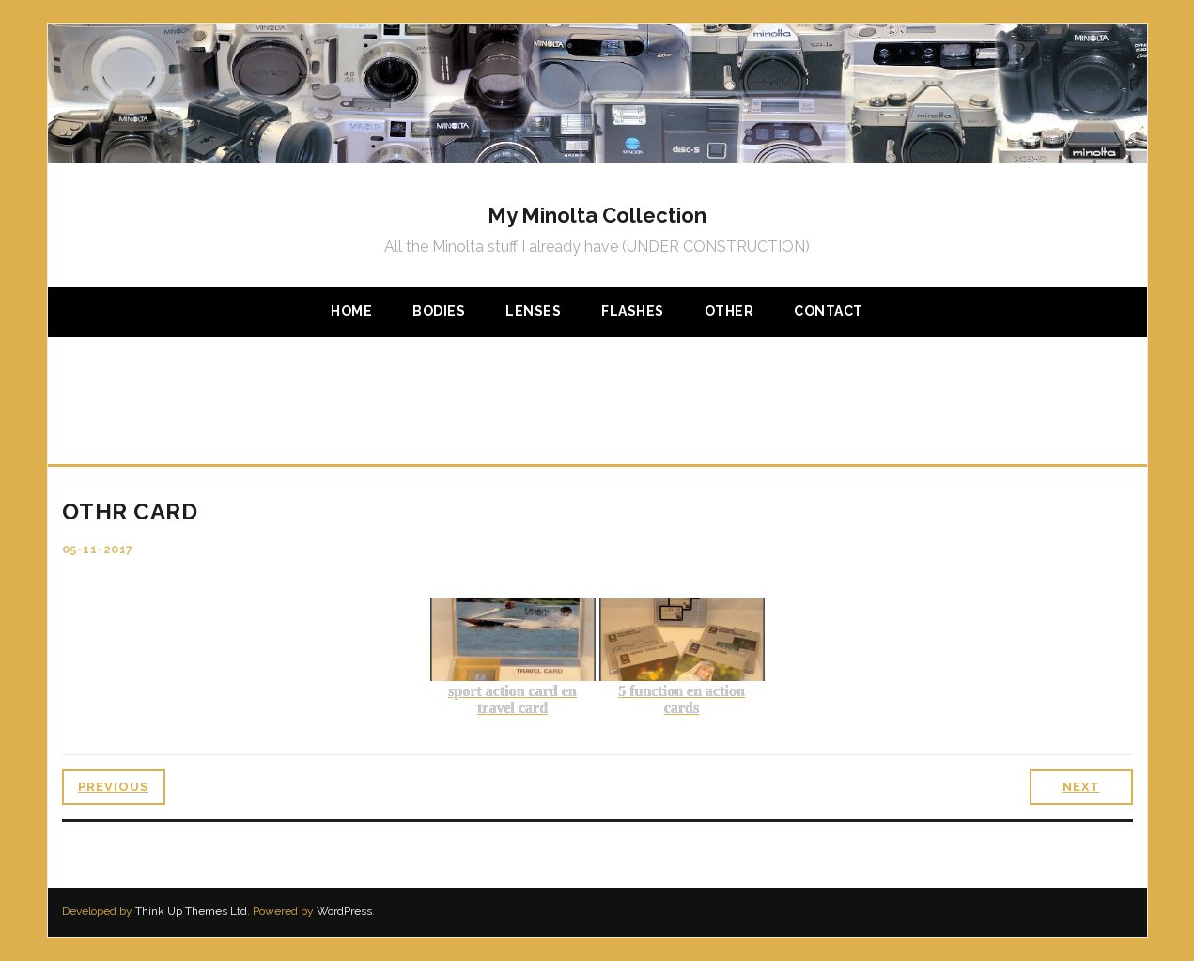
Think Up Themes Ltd (191, 911)
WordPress (344, 911)
